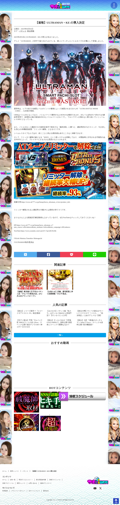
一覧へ (60, 335)
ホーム (4, 471)
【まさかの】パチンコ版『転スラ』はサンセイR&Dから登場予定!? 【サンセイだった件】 (59, 313)
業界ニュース (14, 471)
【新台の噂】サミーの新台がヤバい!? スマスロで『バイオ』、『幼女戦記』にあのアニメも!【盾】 (90, 313)
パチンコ (22, 31)
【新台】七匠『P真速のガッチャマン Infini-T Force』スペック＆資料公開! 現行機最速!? (90, 322)
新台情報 (30, 31)
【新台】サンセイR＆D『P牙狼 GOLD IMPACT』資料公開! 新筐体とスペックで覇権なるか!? (59, 322)
